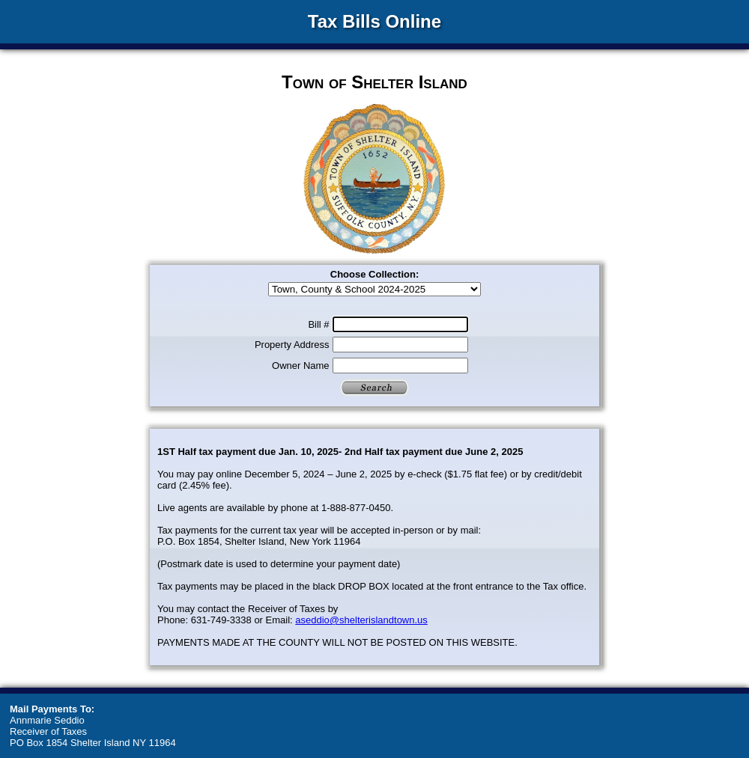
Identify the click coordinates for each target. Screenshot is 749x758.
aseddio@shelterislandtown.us (361, 620)
